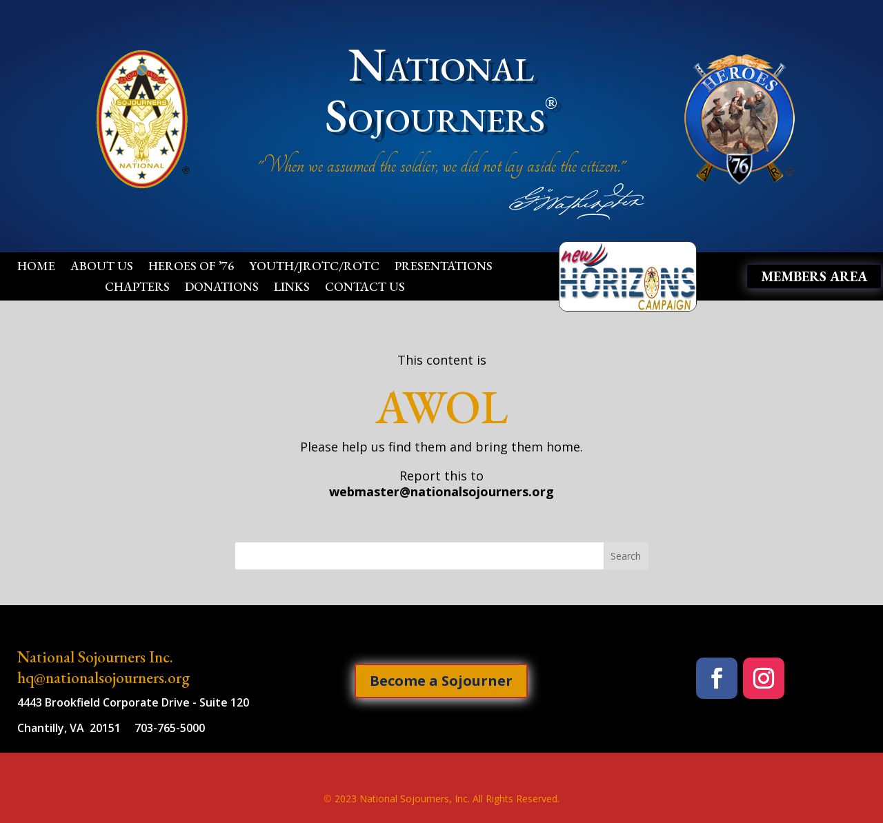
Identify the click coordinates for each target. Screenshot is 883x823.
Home (36, 267)
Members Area (814, 276)
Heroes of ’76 (191, 267)
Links (292, 288)
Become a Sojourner (441, 680)
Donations (222, 288)
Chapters (137, 288)
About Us (101, 267)
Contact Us (365, 288)
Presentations (444, 267)
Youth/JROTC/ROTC (314, 267)
